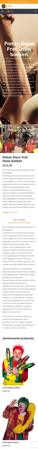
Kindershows (14, 212)
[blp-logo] (7, 6)
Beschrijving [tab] (19, 219)
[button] (2, 11)
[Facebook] (8, 11)
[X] (12, 11)
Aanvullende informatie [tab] (19, 222)
